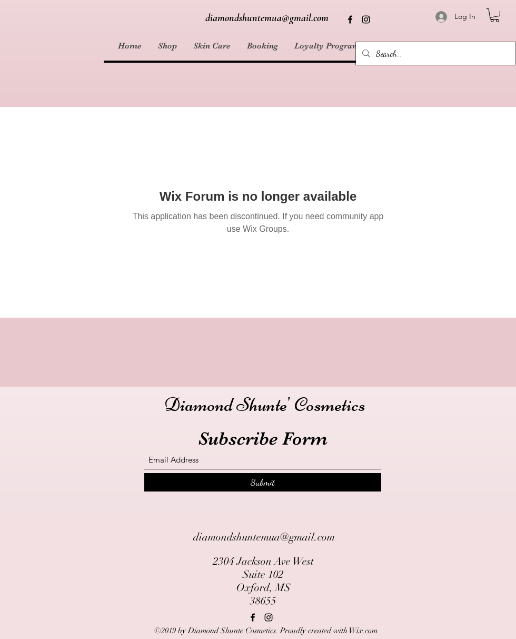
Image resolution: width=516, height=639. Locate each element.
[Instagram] (366, 19)
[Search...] (434, 53)
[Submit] (262, 482)
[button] (495, 15)
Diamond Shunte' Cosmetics (264, 404)
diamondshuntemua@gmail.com (267, 18)
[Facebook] (350, 19)
